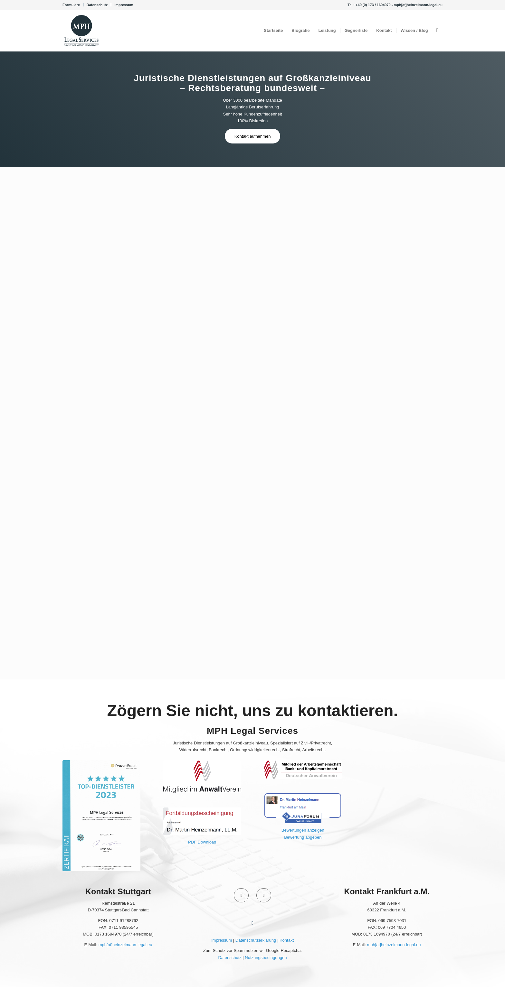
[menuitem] (72, 4)
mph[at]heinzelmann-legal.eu (125, 944)
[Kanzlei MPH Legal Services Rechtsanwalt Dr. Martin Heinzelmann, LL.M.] (81, 30)
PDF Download (202, 842)
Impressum (123, 5)
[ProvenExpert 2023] (101, 815)
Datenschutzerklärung (255, 940)
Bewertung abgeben (302, 837)
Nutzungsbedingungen (266, 957)
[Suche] (437, 30)
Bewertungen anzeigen (302, 830)
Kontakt (287, 940)
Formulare (71, 5)
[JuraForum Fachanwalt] (303, 808)
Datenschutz (97, 5)
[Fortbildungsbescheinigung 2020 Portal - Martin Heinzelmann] (202, 821)
